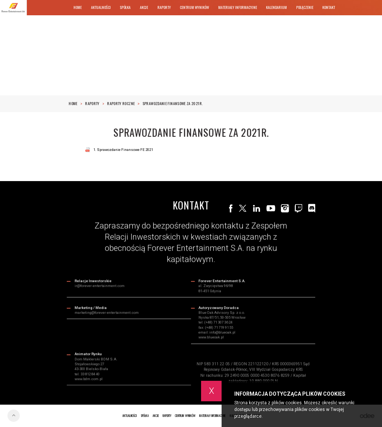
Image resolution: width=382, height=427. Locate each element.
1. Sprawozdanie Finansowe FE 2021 (123, 149)
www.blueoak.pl (211, 338)
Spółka (125, 7)
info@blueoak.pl (222, 333)
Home (77, 7)
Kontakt (328, 7)
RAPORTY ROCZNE (123, 103)
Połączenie (304, 7)
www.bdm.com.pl (89, 379)
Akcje (144, 7)
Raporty (164, 7)
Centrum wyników (194, 7)
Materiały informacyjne (237, 7)
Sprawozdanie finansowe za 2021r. (173, 103)
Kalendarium (276, 7)
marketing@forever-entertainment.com (107, 313)
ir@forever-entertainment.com (100, 286)
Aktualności (101, 7)
